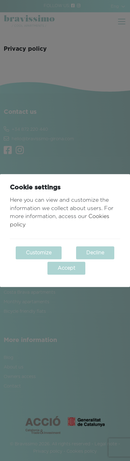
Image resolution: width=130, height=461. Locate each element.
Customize (38, 252)
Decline (95, 252)
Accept (66, 268)
